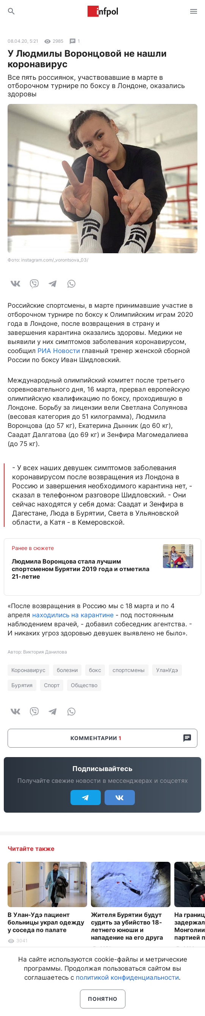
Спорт (51, 685)
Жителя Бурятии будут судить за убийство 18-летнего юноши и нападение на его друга (127, 926)
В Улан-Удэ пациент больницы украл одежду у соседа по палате (46, 922)
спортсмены (129, 670)
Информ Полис (103, 11)
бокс (95, 670)
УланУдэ (167, 670)
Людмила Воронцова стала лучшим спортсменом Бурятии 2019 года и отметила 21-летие (80, 569)
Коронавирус (28, 670)
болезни (67, 670)
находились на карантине (73, 615)
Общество (84, 685)
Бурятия (22, 685)
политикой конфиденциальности (127, 977)
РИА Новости (59, 351)
